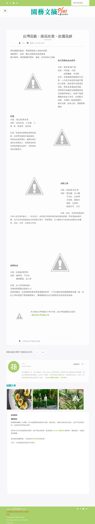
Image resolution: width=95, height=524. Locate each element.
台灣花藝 (25, 341)
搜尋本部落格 (35, 439)
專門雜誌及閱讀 (34, 341)
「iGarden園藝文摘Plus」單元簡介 (55, 377)
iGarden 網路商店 (59, 430)
